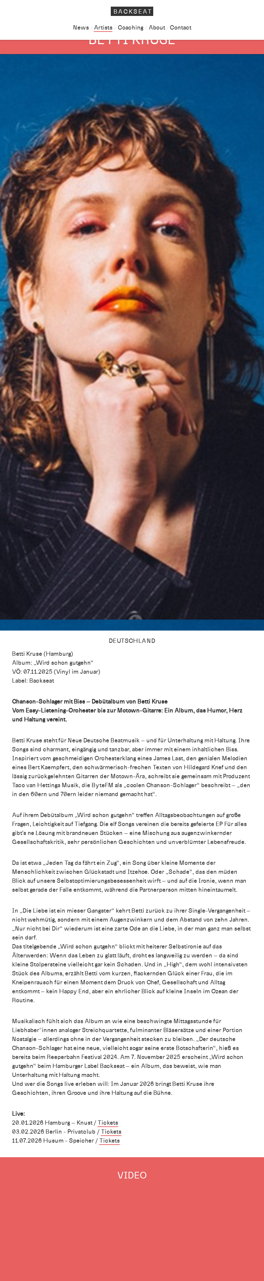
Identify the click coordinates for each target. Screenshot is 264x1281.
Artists (103, 27)
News (81, 27)
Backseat (133, 11)
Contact (180, 27)
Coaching (130, 27)
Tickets (108, 1122)
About (157, 27)
